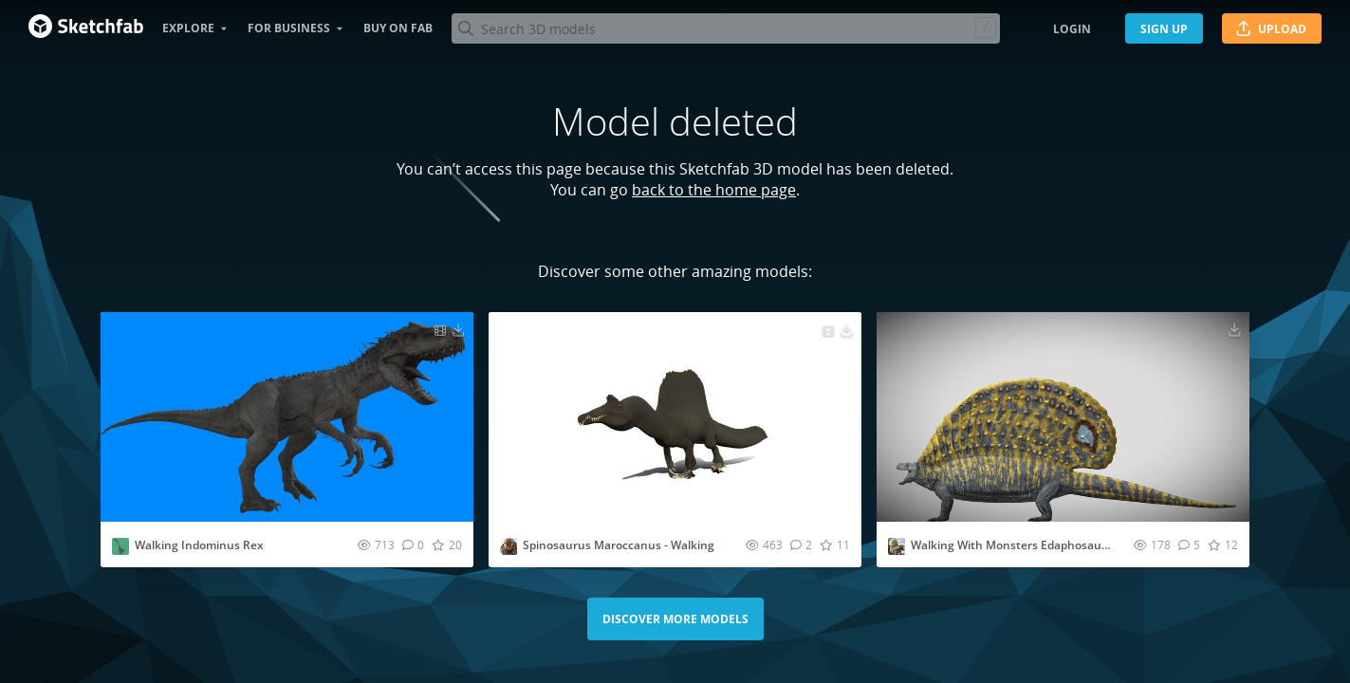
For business (289, 28)
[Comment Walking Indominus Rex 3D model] (413, 544)
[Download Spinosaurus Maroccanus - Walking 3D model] (846, 329)
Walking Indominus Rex (199, 545)
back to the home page (714, 189)
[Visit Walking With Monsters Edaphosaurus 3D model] (1063, 417)
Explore (188, 28)
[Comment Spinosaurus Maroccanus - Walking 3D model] (801, 544)
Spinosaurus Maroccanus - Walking (618, 545)
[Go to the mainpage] (85, 28)
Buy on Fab (398, 28)
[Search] (725, 28)
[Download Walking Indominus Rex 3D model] (458, 329)
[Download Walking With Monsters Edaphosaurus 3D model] (1234, 329)
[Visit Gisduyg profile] (120, 546)
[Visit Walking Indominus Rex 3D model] (287, 417)
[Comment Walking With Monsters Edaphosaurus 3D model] (1189, 544)
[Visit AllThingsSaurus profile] (896, 546)
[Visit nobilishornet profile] (508, 546)
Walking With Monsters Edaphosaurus (1015, 545)
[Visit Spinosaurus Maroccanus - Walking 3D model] (675, 417)
